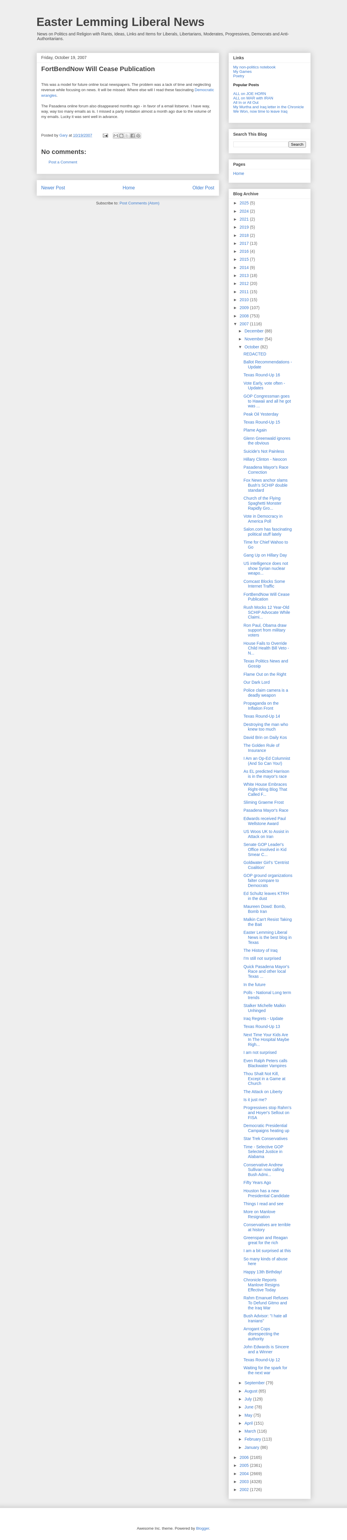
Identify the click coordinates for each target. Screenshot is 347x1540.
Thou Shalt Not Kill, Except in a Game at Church (264, 1078)
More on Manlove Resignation (259, 1214)
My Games (242, 71)
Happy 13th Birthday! (262, 1272)
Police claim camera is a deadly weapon (265, 693)
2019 (245, 227)
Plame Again (255, 430)
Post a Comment (63, 162)
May (249, 1415)
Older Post (203, 187)
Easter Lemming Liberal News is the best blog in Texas (267, 937)
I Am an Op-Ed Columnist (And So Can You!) (266, 761)
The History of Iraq (260, 950)
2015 (245, 259)
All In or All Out (246, 102)
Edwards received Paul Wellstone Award (264, 821)
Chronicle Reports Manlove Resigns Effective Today (261, 1284)
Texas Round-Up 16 (261, 375)
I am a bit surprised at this (267, 1250)
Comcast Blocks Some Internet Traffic (264, 584)
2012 (245, 283)
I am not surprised (259, 1052)
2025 (245, 203)
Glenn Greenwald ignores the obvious (266, 441)
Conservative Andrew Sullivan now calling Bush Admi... (263, 1169)
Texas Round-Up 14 (261, 716)
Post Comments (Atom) (139, 203)
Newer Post (53, 187)
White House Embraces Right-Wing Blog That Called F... (265, 789)
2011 (245, 291)
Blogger (202, 1528)
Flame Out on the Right (264, 674)
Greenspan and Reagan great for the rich (265, 1240)
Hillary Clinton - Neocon (265, 459)
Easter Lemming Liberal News (121, 21)
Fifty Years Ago (257, 1182)
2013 (245, 275)
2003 (245, 1481)
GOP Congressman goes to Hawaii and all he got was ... (267, 401)
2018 (245, 235)
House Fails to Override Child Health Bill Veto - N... (266, 648)
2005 (245, 1465)
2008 (245, 316)
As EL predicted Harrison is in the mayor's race (266, 774)
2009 (245, 307)
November (255, 339)
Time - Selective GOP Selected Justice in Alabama (263, 1151)
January (252, 1447)
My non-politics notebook (254, 67)
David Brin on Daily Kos (265, 737)
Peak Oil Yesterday (260, 414)
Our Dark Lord (256, 682)
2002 (245, 1489)
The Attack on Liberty (262, 1091)
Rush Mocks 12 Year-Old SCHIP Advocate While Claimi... (266, 612)
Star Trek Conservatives (265, 1138)
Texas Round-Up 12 (261, 1359)
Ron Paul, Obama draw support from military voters (264, 630)
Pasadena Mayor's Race (265, 810)
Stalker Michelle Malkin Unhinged (264, 1008)
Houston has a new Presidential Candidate (266, 1193)
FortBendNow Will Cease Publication (98, 69)
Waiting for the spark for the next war (265, 1370)
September (255, 1382)
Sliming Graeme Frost (263, 802)
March (251, 1431)
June (250, 1407)
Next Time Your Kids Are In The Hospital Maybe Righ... (266, 1039)
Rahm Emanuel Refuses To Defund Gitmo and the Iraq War (265, 1302)
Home (129, 187)
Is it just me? (255, 1099)
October (252, 347)
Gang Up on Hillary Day (265, 555)
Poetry (239, 76)
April (249, 1423)
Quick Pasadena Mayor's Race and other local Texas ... (266, 971)
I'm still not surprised (262, 958)
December (255, 331)
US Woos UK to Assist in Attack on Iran (266, 834)
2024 (245, 211)
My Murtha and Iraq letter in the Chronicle (268, 107)
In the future (254, 984)
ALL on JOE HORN (249, 93)
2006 (245, 1457)
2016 (245, 251)
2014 (245, 267)
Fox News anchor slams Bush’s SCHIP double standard (265, 485)
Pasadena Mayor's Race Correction (265, 470)
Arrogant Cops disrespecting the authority (261, 1333)
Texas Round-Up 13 (261, 1026)
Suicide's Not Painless (263, 451)
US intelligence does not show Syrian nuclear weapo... (265, 568)
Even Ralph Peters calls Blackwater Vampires (265, 1063)
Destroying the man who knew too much (265, 727)
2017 (245, 243)
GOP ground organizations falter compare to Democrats (267, 880)
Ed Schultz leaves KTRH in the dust (266, 896)
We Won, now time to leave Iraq (260, 111)
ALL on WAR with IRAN (253, 98)
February (253, 1439)
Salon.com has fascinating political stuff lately (267, 532)
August (251, 1391)
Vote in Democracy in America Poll (262, 519)
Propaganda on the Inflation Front (260, 706)
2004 (245, 1473)
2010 (245, 299)
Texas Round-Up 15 (261, 422)
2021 (245, 219)
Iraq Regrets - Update (263, 1018)
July (249, 1399)
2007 (245, 324)
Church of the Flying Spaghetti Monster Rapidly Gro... (262, 503)
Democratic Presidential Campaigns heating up (266, 1128)
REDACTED (254, 354)
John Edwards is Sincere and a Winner (266, 1349)
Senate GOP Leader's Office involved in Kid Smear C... (264, 849)
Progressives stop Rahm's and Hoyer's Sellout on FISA (267, 1112)
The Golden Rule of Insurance (261, 748)
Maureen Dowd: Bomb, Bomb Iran (264, 909)
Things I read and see (263, 1203)
